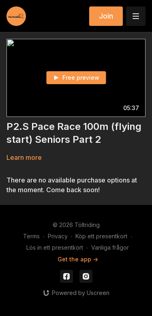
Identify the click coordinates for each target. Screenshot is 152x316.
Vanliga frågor (110, 247)
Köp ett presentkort (101, 236)
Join (106, 16)
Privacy (58, 236)
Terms (31, 236)
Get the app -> (78, 259)
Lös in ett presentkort (54, 247)
